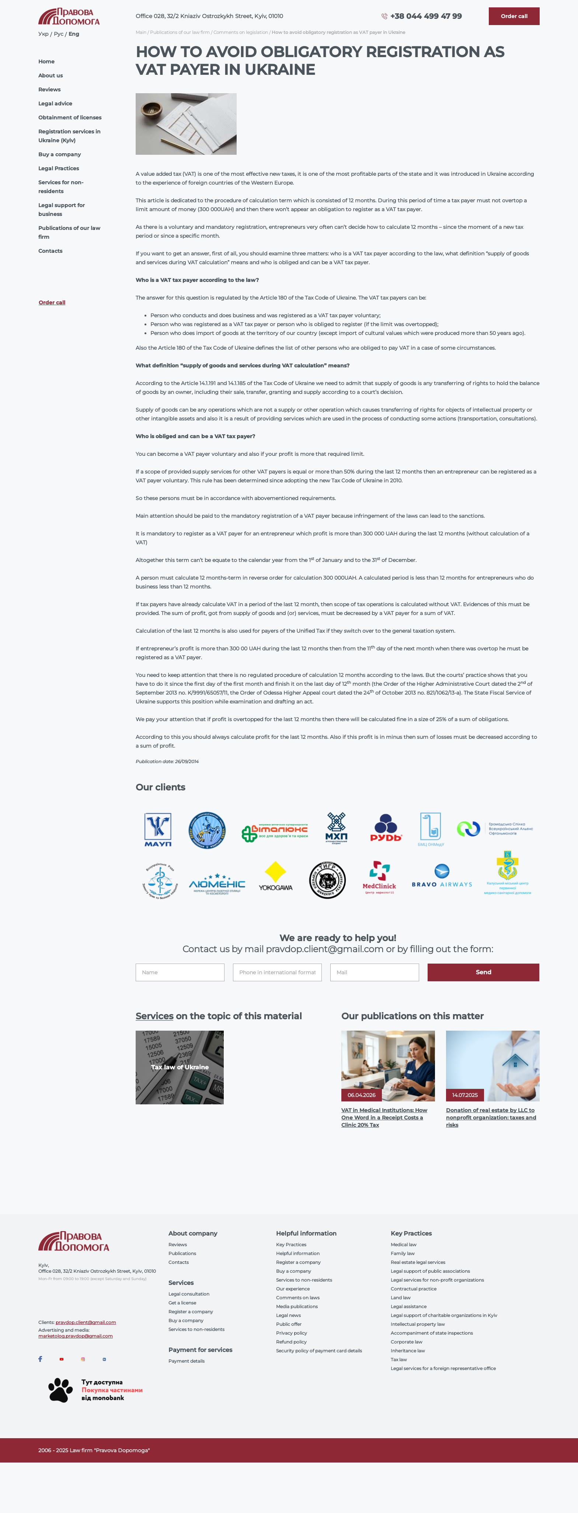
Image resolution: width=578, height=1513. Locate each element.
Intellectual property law (418, 1324)
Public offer (289, 1324)
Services (154, 1016)
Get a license (182, 1303)
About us (50, 75)
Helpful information (298, 1253)
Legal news (288, 1315)
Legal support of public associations (430, 1271)
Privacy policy (291, 1333)
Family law (403, 1253)
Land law (401, 1297)
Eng (74, 34)
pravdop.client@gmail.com (86, 1322)
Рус (58, 34)
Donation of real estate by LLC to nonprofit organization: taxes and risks (491, 1117)
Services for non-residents (60, 187)
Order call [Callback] (52, 302)
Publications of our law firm (69, 232)
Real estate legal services (418, 1262)
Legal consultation (188, 1294)
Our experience (293, 1289)
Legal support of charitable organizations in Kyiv (444, 1315)
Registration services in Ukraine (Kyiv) (69, 136)
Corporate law (406, 1342)
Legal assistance (408, 1306)
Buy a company (59, 154)
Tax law (399, 1359)
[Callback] (514, 16)
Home (46, 61)
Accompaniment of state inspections (432, 1333)
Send (483, 972)
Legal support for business (61, 209)
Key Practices (291, 1244)
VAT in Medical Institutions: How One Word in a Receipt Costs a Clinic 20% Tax (384, 1117)
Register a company (190, 1311)
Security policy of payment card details (319, 1350)
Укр (43, 34)
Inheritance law (408, 1350)
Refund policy (291, 1342)
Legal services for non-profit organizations (437, 1280)
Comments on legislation (240, 32)
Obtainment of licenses (69, 117)
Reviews (49, 89)
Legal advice (55, 103)
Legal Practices (58, 168)
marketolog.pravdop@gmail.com (75, 1336)
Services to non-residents (196, 1329)
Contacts (50, 251)
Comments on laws (298, 1297)
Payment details (186, 1361)
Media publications (297, 1306)
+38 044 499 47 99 (426, 16)
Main (141, 32)
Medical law (404, 1244)
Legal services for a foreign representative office (443, 1368)
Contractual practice (413, 1289)
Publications (182, 1253)
